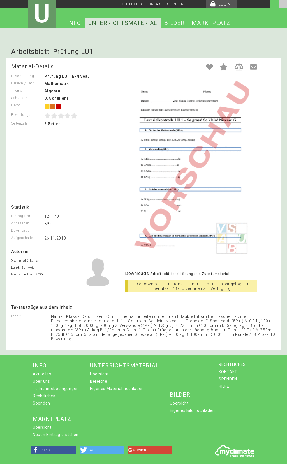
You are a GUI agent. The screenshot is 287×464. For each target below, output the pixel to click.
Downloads (20, 231)
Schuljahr (19, 98)
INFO (74, 23)
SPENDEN (175, 4)
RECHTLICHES (129, 4)
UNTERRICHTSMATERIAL (122, 23)
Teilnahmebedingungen (56, 388)
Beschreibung (22, 76)
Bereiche (98, 381)
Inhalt (16, 316)
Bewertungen (22, 115)
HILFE (193, 4)
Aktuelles (42, 374)
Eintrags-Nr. (21, 216)
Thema (16, 91)
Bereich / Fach (23, 83)
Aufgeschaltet (22, 238)
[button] (53, 450)
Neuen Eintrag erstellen (55, 434)
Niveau (16, 105)
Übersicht (99, 374)
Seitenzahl (19, 123)
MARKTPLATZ (211, 23)
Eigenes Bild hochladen (192, 410)
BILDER (174, 23)
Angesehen (20, 223)
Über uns (41, 381)
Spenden (41, 403)
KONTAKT (154, 4)
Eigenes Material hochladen (117, 388)
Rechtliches (44, 396)
